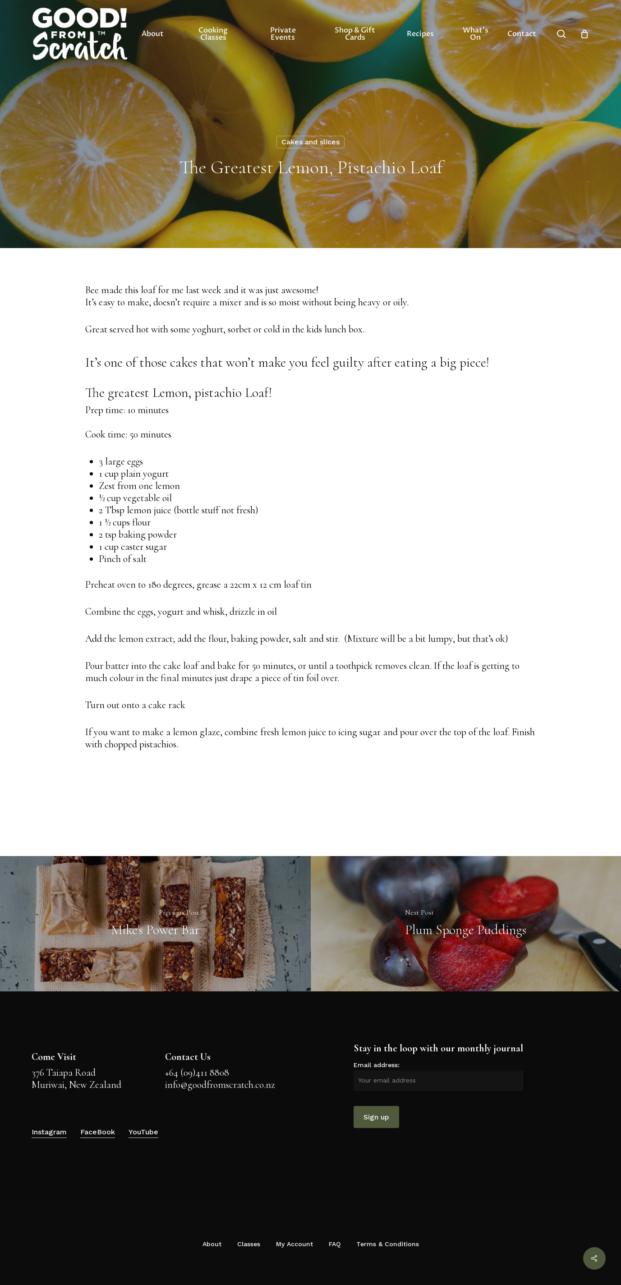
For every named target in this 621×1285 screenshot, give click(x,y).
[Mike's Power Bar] (155, 923)
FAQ (334, 1244)
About (211, 1244)
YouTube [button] (143, 1132)
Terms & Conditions (387, 1244)
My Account (294, 1244)
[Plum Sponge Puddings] (466, 923)
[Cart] (584, 34)
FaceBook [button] (97, 1132)
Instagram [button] (49, 1132)
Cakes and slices (310, 142)
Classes (248, 1244)
